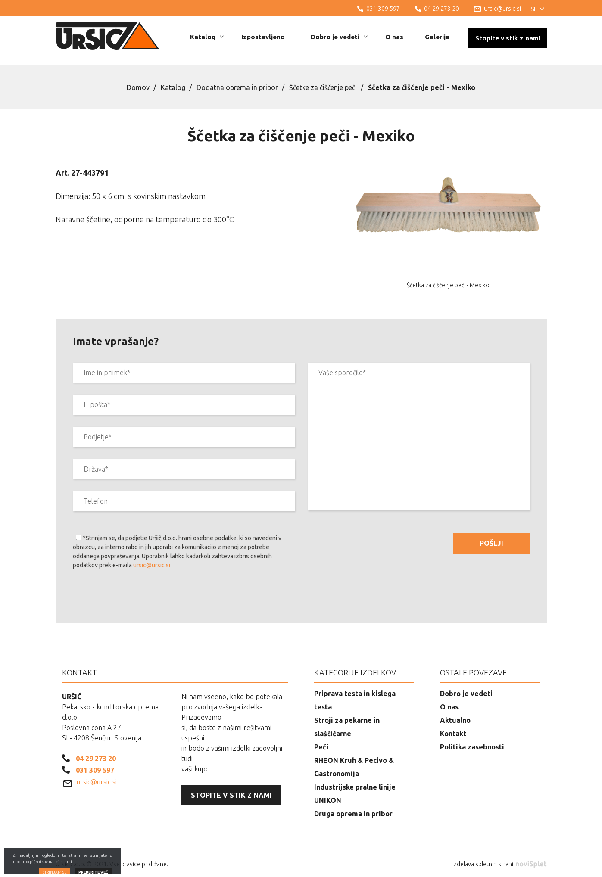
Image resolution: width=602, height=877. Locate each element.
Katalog (207, 36)
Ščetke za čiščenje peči (323, 87)
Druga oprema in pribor (353, 814)
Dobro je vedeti (339, 36)
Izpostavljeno (263, 36)
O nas (394, 36)
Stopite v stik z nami (507, 38)
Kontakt (453, 733)
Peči (321, 747)
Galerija (437, 36)
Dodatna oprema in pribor (237, 87)
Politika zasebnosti (472, 747)
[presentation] (138, 598)
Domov (138, 87)
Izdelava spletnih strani (499, 864)
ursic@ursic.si (151, 565)
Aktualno (455, 720)
